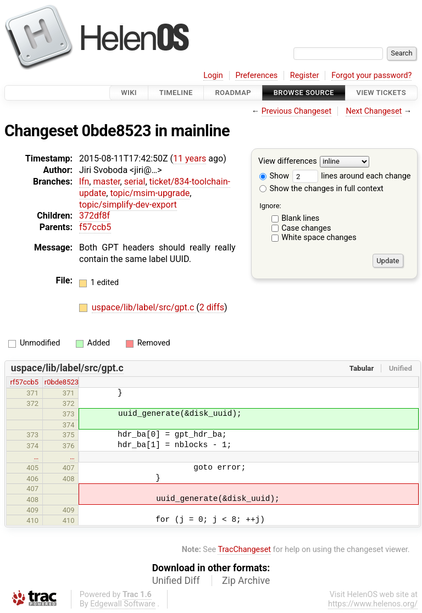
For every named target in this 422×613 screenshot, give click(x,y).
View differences (287, 161)
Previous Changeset (297, 111)
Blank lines (300, 218)
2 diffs (211, 307)
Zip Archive (246, 580)
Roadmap (233, 92)
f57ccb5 (95, 227)
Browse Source (304, 92)
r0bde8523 (62, 382)
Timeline (176, 92)
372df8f (94, 215)
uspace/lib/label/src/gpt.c (144, 307)
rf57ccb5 (24, 382)
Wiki (129, 92)
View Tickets (381, 92)
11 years (189, 158)
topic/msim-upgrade (150, 193)
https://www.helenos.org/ (373, 604)
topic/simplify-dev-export (128, 204)
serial (135, 181)
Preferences (256, 75)
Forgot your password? (371, 75)
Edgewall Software (123, 604)
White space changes (319, 237)
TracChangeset (244, 549)
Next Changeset (374, 111)
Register (304, 75)
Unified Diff (176, 580)
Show (274, 176)
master (106, 181)
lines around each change (351, 176)
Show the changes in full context (321, 188)
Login (213, 75)
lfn (84, 181)
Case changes (306, 228)
